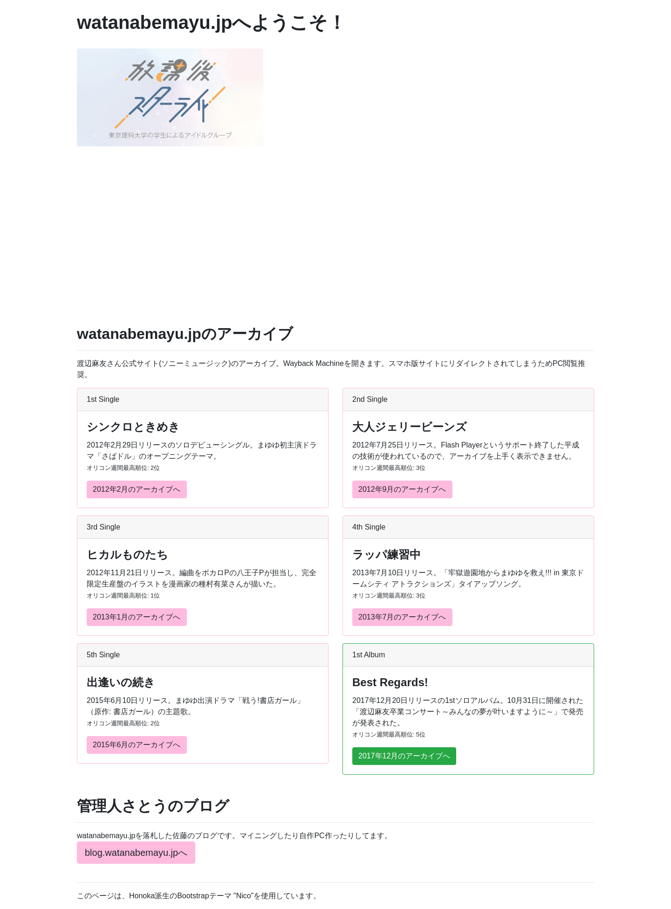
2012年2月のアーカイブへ (137, 489)
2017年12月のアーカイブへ (404, 756)
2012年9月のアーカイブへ (402, 489)
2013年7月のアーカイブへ (402, 617)
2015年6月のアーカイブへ (137, 745)
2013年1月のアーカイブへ (137, 617)
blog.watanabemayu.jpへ (136, 852)
